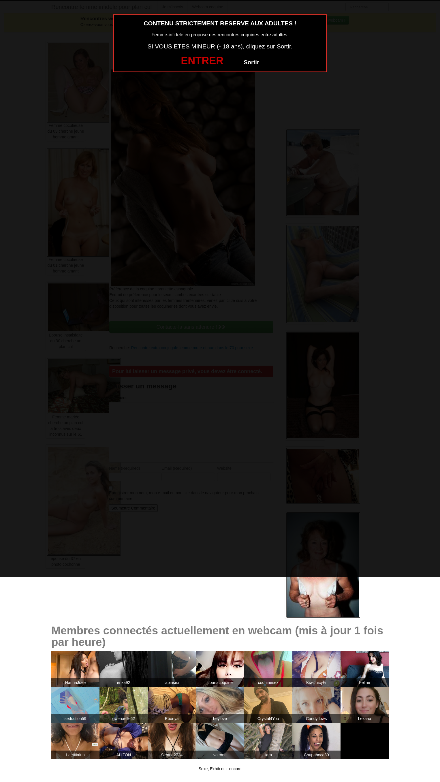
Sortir (251, 62)
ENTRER (202, 61)
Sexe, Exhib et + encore (219, 768)
